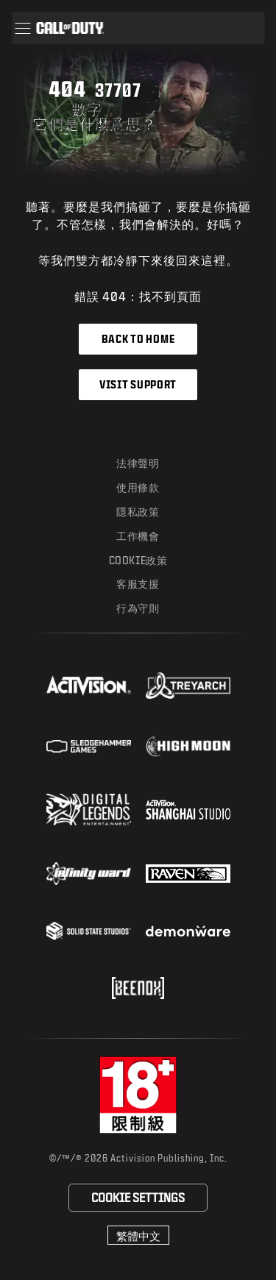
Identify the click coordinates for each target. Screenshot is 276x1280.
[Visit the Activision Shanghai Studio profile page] (188, 809)
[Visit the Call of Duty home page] (70, 28)
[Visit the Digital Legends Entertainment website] (88, 810)
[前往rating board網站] (138, 1095)
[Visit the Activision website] (88, 685)
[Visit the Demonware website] (188, 931)
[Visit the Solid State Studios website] (88, 931)
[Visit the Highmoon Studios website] (188, 746)
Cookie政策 (138, 560)
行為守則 (137, 608)
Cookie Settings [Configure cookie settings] (138, 1197)
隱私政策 (137, 511)
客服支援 (137, 583)
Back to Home (138, 338)
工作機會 (137, 535)
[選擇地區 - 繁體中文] (138, 1235)
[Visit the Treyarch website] (188, 685)
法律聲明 (137, 463)
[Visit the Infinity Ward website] (88, 873)
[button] (22, 28)
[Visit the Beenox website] (138, 988)
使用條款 (137, 487)
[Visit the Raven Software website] (188, 873)
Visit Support (138, 384)
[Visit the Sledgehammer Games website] (88, 746)
